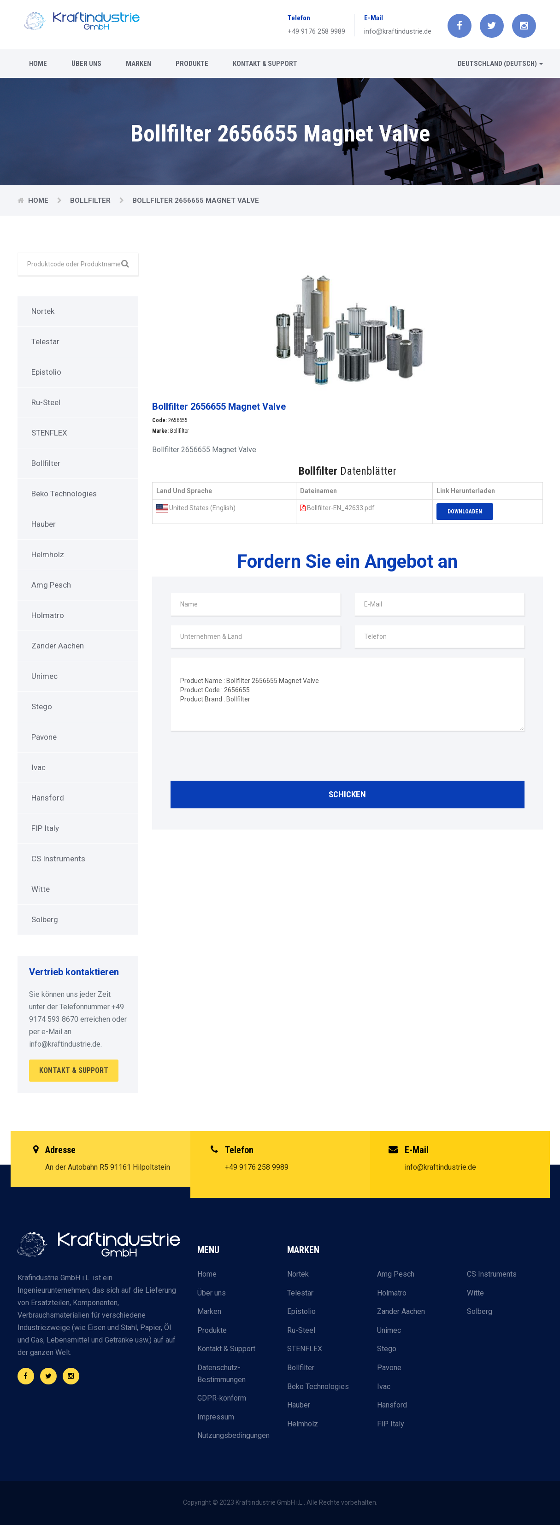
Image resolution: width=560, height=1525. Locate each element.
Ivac (38, 767)
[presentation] (241, 758)
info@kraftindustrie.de (397, 31)
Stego (41, 706)
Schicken (347, 794)
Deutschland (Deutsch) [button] (500, 63)
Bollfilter (91, 200)
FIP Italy (45, 828)
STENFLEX (49, 432)
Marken (138, 63)
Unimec (44, 676)
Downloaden (465, 511)
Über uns (86, 63)
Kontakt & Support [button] (73, 1070)
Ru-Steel (45, 402)
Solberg (44, 919)
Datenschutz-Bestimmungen (221, 1373)
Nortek (42, 311)
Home (38, 63)
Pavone (44, 737)
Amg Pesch (51, 584)
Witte (40, 889)
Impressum (215, 1417)
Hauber (43, 524)
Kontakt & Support (265, 63)
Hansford (47, 797)
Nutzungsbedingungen (233, 1435)
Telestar (45, 341)
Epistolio (46, 372)
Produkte (192, 63)
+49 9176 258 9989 (316, 31)
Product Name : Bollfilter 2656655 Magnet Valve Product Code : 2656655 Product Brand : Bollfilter (348, 694)
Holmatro (47, 615)
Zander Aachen (57, 645)
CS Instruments (58, 858)
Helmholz (47, 554)
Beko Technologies (64, 493)
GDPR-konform (221, 1398)
